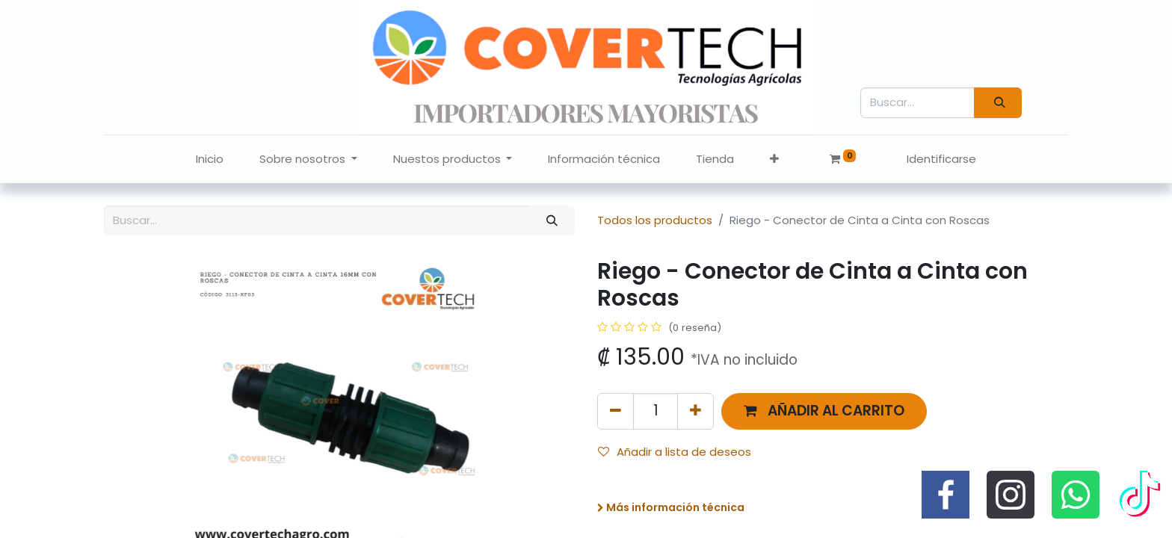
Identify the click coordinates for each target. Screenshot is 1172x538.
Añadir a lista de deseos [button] (674, 452)
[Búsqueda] (998, 102)
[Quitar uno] (615, 411)
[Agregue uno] (695, 411)
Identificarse (941, 159)
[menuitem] (209, 159)
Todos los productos (654, 220)
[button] (774, 159)
